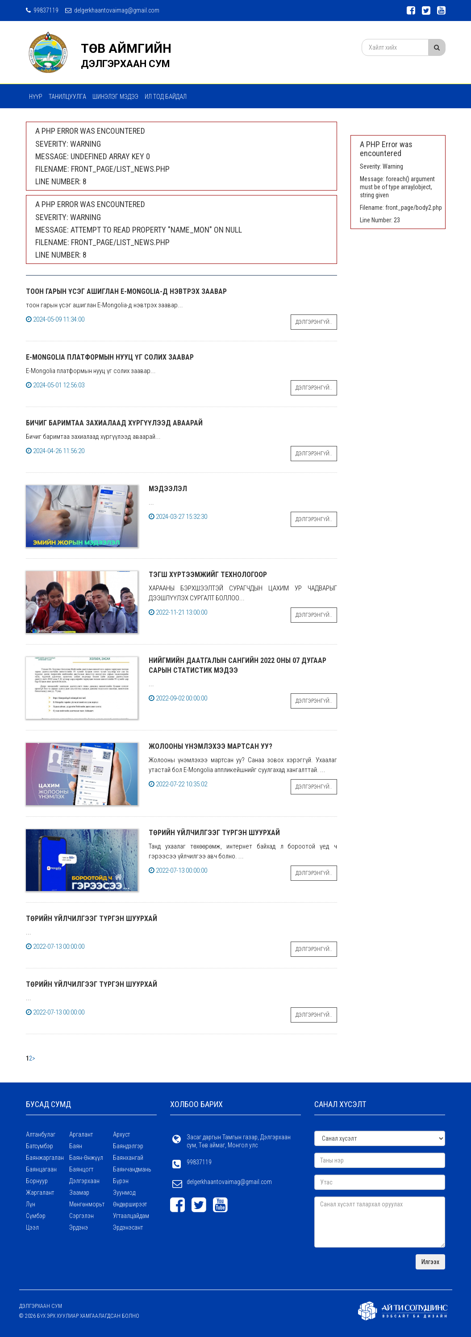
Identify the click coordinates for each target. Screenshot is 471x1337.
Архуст (121, 1134)
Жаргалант (40, 1192)
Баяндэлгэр (128, 1146)
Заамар (79, 1192)
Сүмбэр (36, 1215)
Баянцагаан (41, 1169)
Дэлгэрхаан (84, 1180)
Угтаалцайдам (131, 1215)
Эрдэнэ (78, 1227)
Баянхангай (128, 1157)
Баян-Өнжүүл (86, 1157)
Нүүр (35, 96)
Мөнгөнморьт (86, 1204)
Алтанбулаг (40, 1134)
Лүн (30, 1204)
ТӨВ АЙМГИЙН (126, 48)
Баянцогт (81, 1169)
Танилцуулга (67, 96)
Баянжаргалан (45, 1157)
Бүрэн (121, 1180)
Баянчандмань (132, 1169)
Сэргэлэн (81, 1215)
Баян (75, 1146)
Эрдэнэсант (128, 1227)
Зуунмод (124, 1192)
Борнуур (37, 1180)
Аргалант (81, 1134)
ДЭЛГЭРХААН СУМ (125, 63)
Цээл (32, 1227)
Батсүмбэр (39, 1146)
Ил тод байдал (166, 96)
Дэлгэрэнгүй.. (314, 322)
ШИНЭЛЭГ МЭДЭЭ (115, 96)
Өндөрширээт (130, 1204)
